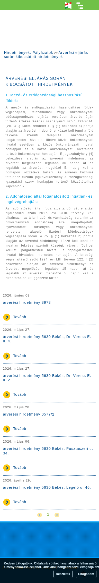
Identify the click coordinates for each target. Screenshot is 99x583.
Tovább (19, 317)
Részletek (63, 574)
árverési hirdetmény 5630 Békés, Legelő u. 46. (47, 487)
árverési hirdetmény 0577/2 (28, 414)
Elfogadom (86, 574)
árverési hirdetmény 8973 (27, 302)
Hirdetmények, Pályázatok (28, 52)
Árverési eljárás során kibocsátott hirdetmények (46, 54)
